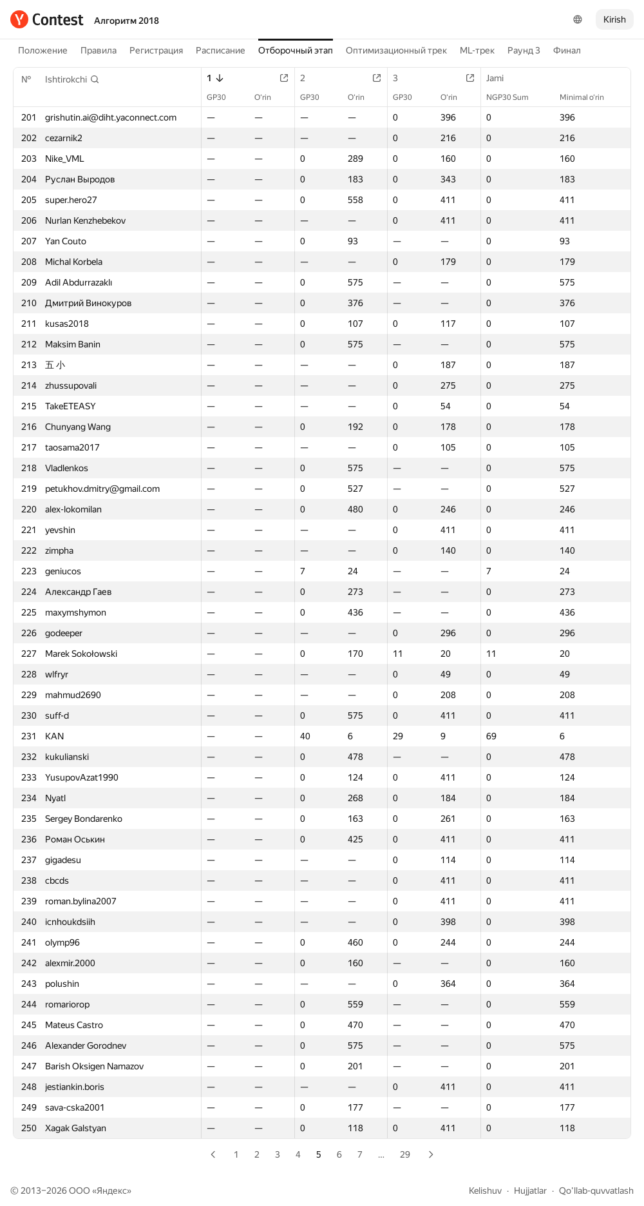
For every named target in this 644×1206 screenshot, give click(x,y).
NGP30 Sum (514, 97)
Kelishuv (485, 1190)
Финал (567, 50)
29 (405, 1154)
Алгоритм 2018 (126, 20)
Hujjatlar (530, 1190)
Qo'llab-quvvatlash (596, 1190)
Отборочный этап (295, 50)
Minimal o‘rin (588, 97)
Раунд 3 (523, 50)
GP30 (223, 97)
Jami (501, 78)
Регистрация (156, 50)
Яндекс (112, 1190)
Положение (43, 50)
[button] (72, 79)
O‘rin (269, 97)
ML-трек (477, 50)
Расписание (220, 50)
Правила (98, 50)
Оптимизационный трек (396, 50)
